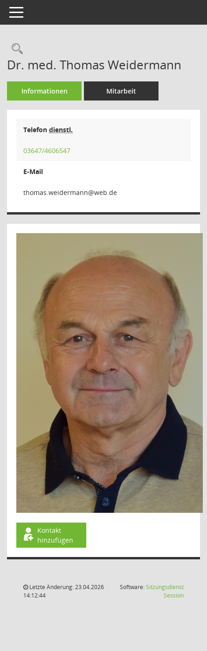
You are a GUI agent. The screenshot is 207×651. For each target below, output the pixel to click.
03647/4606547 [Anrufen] (46, 150)
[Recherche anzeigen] (15, 49)
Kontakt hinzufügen (47, 535)
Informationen (44, 91)
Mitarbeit (121, 91)
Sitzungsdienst (165, 591)
